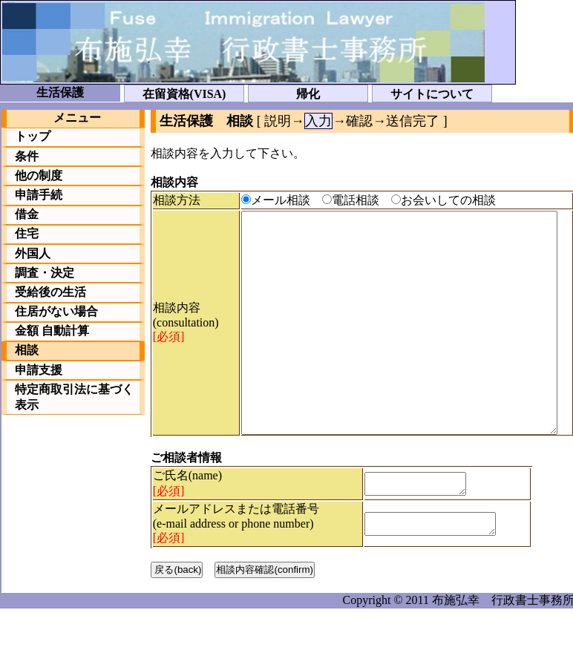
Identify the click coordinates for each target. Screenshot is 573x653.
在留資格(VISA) (184, 94)
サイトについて (432, 94)
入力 (318, 121)
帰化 (308, 94)
